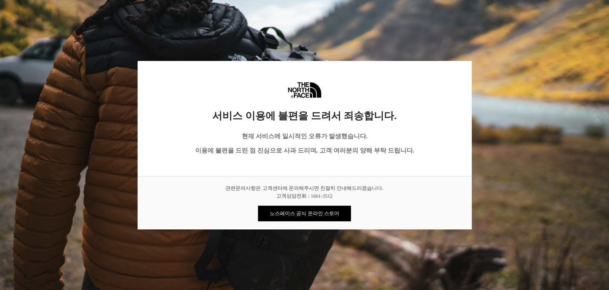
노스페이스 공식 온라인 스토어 (304, 213)
